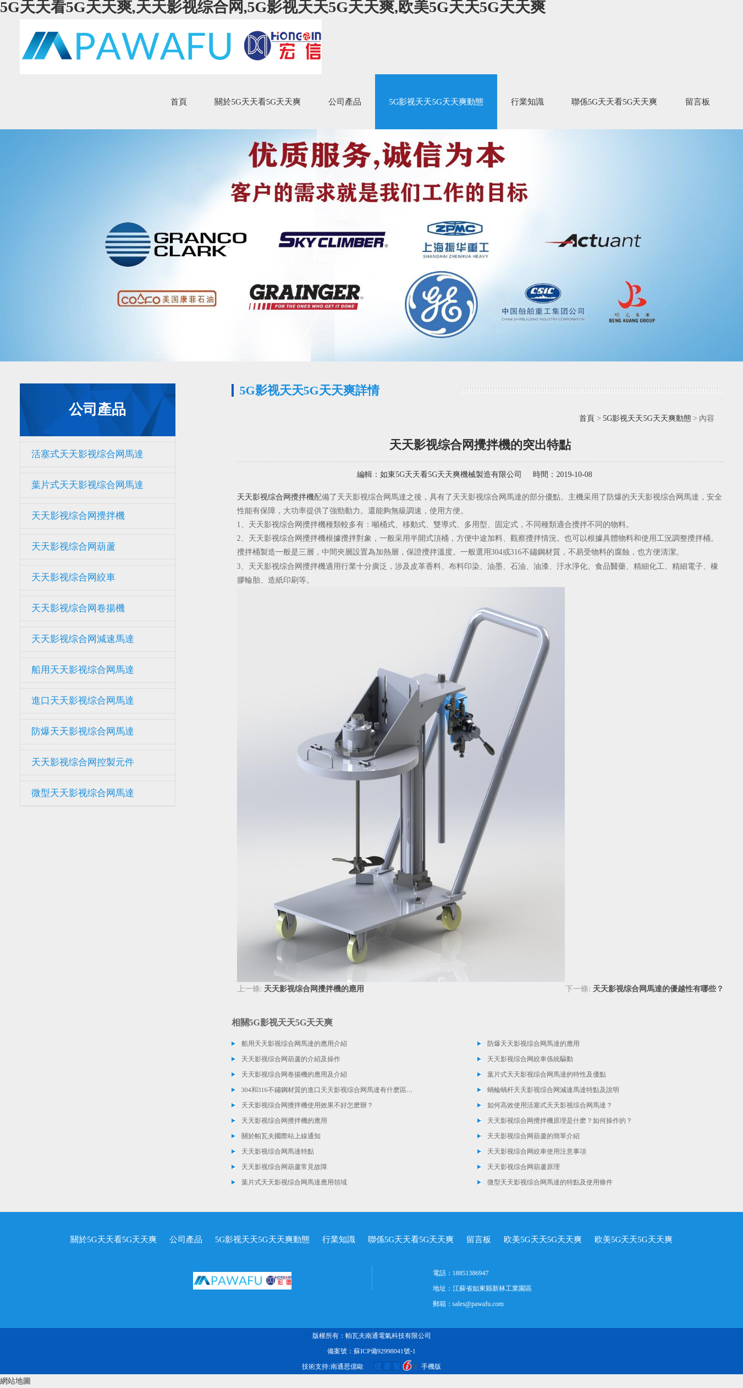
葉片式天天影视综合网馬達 (87, 485)
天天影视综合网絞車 (73, 577)
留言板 (697, 101)
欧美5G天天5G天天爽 (543, 1239)
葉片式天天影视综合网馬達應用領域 (294, 1182)
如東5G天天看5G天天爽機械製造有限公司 (451, 474)
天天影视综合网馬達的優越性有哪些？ (658, 989)
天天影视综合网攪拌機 (78, 516)
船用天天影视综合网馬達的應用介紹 (294, 1043)
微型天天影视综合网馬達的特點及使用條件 (550, 1182)
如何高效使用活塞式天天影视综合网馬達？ (550, 1105)
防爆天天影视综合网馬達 (82, 731)
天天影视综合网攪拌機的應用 (314, 989)
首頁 (178, 101)
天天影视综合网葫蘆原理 (523, 1167)
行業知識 (527, 101)
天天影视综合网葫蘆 (73, 546)
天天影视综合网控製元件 (82, 762)
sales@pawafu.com (478, 1304)
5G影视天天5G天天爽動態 (436, 101)
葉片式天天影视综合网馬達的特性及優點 (546, 1074)
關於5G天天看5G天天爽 (257, 101)
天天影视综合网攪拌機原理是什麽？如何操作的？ (559, 1120)
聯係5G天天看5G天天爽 (614, 101)
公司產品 (344, 101)
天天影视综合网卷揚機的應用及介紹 (294, 1074)
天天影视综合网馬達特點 (277, 1151)
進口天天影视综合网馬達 (82, 700)
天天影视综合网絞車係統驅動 (530, 1059)
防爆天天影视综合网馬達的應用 (533, 1043)
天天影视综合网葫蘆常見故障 (284, 1167)
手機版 (431, 1366)
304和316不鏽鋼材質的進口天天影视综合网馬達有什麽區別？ (327, 1090)
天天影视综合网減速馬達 (82, 639)
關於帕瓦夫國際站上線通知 (281, 1136)
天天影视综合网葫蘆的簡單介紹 (533, 1136)
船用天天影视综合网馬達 (82, 670)
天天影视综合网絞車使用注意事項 (536, 1151)
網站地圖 (15, 1381)
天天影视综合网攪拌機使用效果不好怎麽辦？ (307, 1105)
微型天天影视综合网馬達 (82, 793)
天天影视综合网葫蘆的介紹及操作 (290, 1059)
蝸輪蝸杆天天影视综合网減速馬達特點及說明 (553, 1090)
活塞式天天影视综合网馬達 (87, 454)
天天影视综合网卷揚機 (78, 608)
